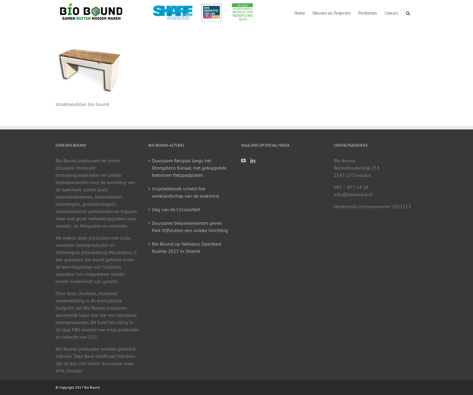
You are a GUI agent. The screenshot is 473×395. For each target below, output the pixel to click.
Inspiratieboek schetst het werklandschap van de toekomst (185, 192)
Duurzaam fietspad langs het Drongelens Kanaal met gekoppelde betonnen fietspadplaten (189, 168)
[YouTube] (243, 160)
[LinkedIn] (252, 160)
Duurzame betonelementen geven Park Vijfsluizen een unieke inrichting (190, 226)
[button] (408, 12)
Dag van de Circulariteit (176, 209)
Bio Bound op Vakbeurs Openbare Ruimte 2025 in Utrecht (186, 247)
